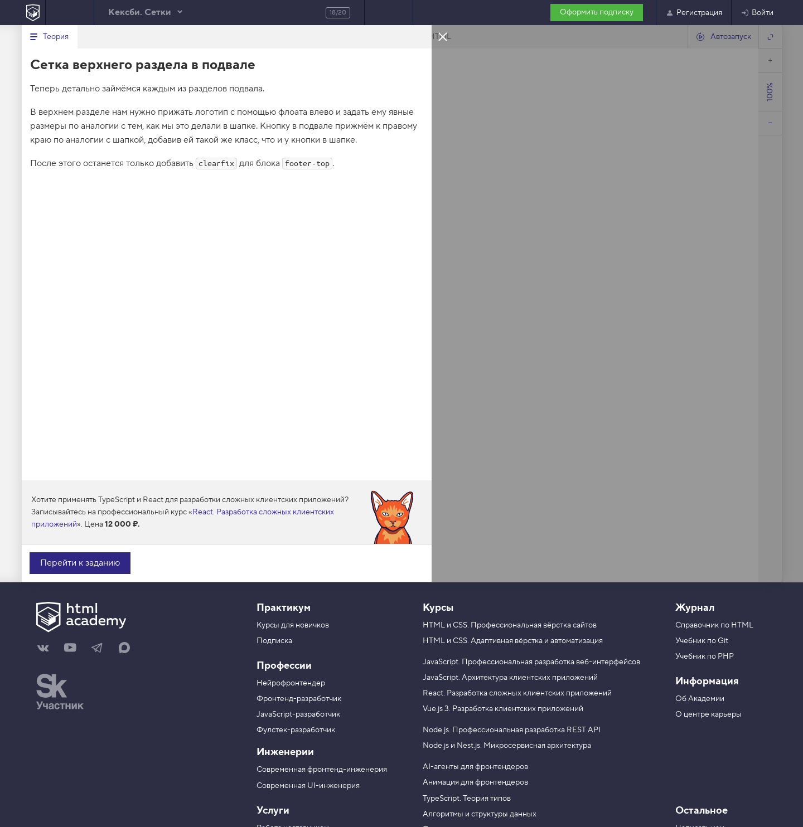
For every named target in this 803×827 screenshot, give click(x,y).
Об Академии (699, 699)
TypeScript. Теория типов (467, 799)
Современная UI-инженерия (308, 786)
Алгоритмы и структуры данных (479, 814)
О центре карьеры (708, 714)
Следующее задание (388, 12)
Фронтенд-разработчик (299, 699)
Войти (757, 13)
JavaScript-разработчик (298, 714)
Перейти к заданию (80, 562)
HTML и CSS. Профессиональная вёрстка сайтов (510, 625)
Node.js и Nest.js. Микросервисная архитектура (507, 746)
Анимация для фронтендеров (475, 782)
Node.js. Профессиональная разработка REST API (512, 730)
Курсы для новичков (293, 625)
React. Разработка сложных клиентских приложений (517, 693)
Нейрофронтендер (291, 683)
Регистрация (693, 13)
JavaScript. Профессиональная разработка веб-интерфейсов (531, 662)
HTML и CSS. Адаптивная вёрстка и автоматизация (513, 641)
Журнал (694, 608)
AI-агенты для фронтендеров (475, 767)
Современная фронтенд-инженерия (322, 770)
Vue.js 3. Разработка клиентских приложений (503, 709)
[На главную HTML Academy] (33, 12)
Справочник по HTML (714, 625)
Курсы (438, 608)
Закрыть (443, 36)
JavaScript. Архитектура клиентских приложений (510, 678)
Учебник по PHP (704, 656)
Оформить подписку (596, 12)
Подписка (274, 641)
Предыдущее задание (69, 12)
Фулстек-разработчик (296, 730)
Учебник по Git (701, 641)
